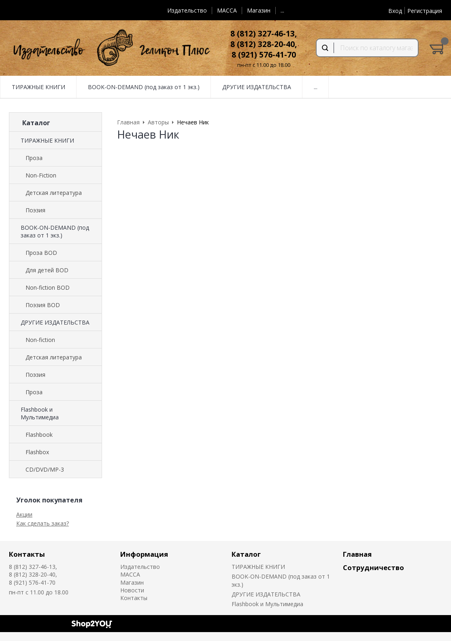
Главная (357, 554)
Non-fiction (40, 340)
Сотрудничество (373, 567)
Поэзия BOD (43, 305)
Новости (132, 590)
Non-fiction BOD (48, 287)
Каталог (246, 554)
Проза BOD (41, 252)
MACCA (227, 10)
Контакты (27, 554)
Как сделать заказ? (42, 523)
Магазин (258, 10)
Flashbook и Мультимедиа (40, 413)
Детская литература (54, 193)
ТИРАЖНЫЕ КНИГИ (47, 140)
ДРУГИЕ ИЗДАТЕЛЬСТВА (55, 322)
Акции (24, 514)
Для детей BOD (47, 270)
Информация (144, 554)
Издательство (187, 10)
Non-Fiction (41, 175)
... (282, 10)
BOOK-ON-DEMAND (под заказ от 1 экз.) (55, 231)
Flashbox (37, 452)
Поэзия (35, 210)
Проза (34, 158)
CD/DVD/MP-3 (45, 469)
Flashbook (39, 434)
